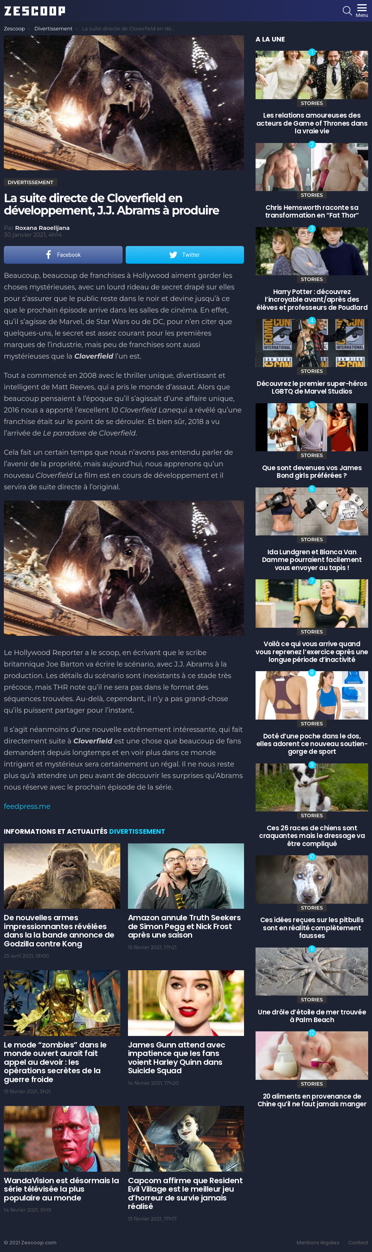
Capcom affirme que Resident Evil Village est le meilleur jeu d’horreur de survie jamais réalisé (185, 1193)
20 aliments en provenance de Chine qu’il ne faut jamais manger (312, 1100)
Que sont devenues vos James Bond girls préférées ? (312, 471)
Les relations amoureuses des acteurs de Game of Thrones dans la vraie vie (312, 123)
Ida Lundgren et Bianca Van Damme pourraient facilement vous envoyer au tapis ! (312, 559)
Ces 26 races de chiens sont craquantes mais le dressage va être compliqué (312, 835)
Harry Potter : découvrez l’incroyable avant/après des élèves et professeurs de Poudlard (311, 299)
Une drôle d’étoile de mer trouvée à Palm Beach (312, 1016)
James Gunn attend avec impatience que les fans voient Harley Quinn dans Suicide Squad (176, 1057)
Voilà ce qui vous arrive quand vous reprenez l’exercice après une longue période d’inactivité (312, 651)
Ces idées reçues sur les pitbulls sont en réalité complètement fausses (312, 927)
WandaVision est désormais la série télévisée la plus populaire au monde (61, 1189)
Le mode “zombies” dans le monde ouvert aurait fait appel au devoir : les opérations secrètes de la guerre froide (55, 1062)
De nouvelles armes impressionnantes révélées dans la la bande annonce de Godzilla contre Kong (59, 930)
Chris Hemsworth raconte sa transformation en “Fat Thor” (312, 211)
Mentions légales (318, 1243)
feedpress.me (27, 806)
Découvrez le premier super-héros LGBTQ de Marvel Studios (312, 387)
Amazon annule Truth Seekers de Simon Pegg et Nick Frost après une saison (184, 926)
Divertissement (137, 831)
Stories (312, 103)
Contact (358, 1243)
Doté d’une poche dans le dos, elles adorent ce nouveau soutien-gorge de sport (312, 744)
